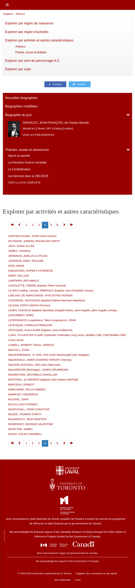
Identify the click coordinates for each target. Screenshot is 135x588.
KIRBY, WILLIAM (18, 275)
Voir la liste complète (24, 182)
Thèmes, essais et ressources (27, 150)
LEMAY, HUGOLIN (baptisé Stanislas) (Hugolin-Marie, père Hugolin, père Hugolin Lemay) (62, 310)
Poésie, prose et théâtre (30, 52)
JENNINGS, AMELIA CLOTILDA (27, 255)
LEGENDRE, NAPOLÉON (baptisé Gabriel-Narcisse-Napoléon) (46, 300)
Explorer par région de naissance (29, 23)
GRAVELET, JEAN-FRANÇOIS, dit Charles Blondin (56, 122)
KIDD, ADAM (16, 265)
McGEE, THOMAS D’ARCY (25, 414)
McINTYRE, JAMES (20, 429)
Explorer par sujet (18, 69)
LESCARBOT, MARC (21, 315)
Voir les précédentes (38, 134)
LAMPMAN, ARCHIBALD (23, 280)
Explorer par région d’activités (26, 32)
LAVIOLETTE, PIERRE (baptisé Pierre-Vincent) (37, 285)
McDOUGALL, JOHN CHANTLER (29, 409)
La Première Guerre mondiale (27, 162)
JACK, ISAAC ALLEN (21, 245)
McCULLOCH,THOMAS (22, 404)
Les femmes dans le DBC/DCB (28, 176)
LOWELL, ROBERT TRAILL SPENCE (31, 344)
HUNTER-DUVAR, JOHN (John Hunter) (32, 236)
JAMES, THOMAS (19, 250)
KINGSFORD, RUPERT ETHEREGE (30, 270)
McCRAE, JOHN (18, 399)
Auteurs (20, 46)
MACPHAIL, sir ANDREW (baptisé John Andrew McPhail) (43, 379)
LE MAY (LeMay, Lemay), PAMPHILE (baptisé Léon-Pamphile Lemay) (50, 290)
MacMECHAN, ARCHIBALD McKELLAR (32, 374)
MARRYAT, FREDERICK (23, 394)
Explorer (8, 13)
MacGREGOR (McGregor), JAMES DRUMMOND (38, 369)
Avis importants (62, 579)
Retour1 (20, 13)
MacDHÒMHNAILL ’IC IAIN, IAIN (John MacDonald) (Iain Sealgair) (48, 354)
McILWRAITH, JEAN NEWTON (27, 419)
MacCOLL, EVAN (18, 349)
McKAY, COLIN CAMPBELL (25, 434)
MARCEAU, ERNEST (21, 384)
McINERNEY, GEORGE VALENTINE (30, 424)
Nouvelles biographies (21, 98)
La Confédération (19, 169)
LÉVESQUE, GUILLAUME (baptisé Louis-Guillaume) (40, 330)
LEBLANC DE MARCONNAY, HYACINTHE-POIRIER (40, 295)
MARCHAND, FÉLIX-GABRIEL (27, 389)
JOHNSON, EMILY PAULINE (25, 260)
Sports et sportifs (19, 155)
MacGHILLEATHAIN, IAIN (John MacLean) (34, 364)
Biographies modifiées (21, 106)
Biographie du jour (18, 115)
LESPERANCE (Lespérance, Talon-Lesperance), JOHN (42, 320)
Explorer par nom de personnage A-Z (32, 61)
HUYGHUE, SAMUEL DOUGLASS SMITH (34, 240)
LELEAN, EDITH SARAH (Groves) (29, 305)
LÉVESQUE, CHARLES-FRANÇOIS (30, 325)
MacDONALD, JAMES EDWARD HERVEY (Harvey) (39, 359)
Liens (78, 579)
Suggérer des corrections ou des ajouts (96, 573)
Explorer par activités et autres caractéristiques (39, 40)
